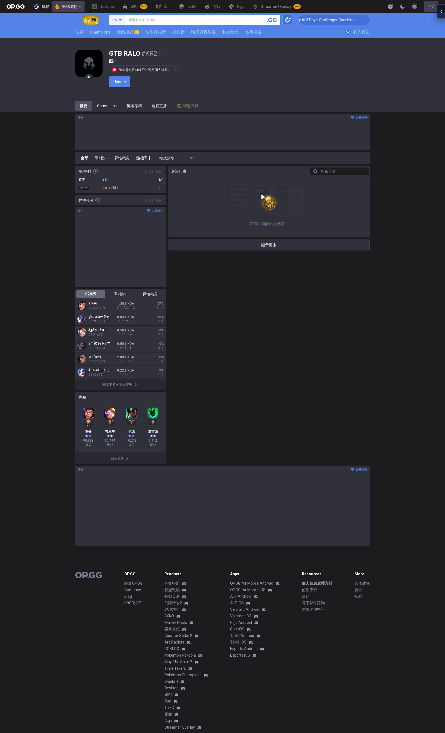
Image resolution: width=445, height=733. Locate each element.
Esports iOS (240, 655)
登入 (431, 6)
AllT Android (240, 596)
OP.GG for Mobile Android (251, 583)
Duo (167, 701)
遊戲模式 (128, 32)
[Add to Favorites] (163, 53)
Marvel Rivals (175, 622)
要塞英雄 (172, 629)
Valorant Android (244, 609)
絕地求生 (172, 609)
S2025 (90, 294)
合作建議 (362, 583)
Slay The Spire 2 (178, 662)
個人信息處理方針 (317, 583)
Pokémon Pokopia (180, 655)
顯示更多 (268, 245)
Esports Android (244, 649)
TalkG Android (242, 635)
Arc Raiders (174, 642)
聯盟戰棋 (172, 590)
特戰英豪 (172, 596)
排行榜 (178, 32)
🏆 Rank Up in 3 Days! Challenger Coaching (331, 20)
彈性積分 (150, 294)
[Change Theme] (402, 6)
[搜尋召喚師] (272, 20)
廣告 (358, 590)
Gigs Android (241, 622)
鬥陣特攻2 (173, 603)
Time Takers (175, 668)
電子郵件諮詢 (313, 603)
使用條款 (309, 590)
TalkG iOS (238, 642)
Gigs (168, 721)
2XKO (169, 616)
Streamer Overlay (179, 727)
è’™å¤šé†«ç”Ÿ (99, 343)
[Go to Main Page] (15, 6)
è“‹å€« (93, 303)
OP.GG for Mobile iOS (248, 590)
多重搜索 (253, 32)
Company (132, 590)
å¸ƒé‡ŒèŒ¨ (97, 330)
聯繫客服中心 (313, 609)
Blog (128, 596)
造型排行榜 (155, 32)
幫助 (305, 596)
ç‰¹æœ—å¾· (98, 317)
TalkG (169, 707)
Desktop (171, 688)
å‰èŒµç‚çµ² (100, 370)
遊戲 (168, 694)
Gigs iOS (237, 629)
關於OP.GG (133, 583)
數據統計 (230, 32)
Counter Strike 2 (178, 635)
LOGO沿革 (133, 603)
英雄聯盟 (68, 6)
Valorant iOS (241, 616)
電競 (168, 714)
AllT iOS (237, 603)
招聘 (358, 596)
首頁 (79, 32)
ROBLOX (171, 649)
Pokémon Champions (183, 675)
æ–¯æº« (94, 357)
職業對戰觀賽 (203, 32)
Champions (100, 32)
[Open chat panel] (441, 98)
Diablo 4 (171, 681)
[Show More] (390, 6)
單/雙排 (120, 294)
